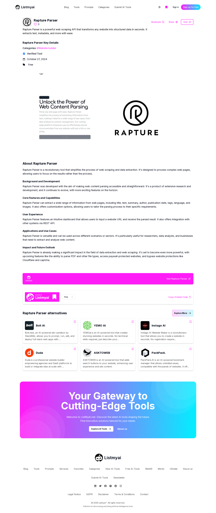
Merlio (161, 468)
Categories (103, 7)
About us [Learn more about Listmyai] (122, 429)
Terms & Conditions (124, 494)
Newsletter (119, 477)
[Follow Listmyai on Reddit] (115, 486)
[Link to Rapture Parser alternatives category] (182, 313)
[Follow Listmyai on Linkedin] (95, 486)
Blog (66, 7)
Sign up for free (190, 7)
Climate (173, 468)
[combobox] (68, 297)
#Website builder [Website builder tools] (46, 48)
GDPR (89, 494)
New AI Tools (113, 468)
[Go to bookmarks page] (166, 7)
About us (188, 468)
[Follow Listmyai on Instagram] (121, 486)
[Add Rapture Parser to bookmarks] (157, 22)
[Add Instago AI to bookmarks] (190, 321)
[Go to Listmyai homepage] (108, 458)
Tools (76, 7)
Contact (144, 494)
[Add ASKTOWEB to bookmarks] (132, 349)
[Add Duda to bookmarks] (75, 349)
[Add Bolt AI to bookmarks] (75, 321)
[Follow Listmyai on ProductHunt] (110, 486)
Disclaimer (103, 494)
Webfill (148, 468)
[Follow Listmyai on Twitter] (100, 486)
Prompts (88, 7)
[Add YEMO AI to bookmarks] (132, 321)
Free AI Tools (132, 468)
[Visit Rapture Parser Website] (173, 22)
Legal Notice (74, 494)
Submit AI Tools (122, 7)
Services (63, 468)
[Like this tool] (35, 24)
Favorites (78, 468)
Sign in (176, 7)
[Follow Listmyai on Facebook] (105, 486)
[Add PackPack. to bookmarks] (190, 349)
